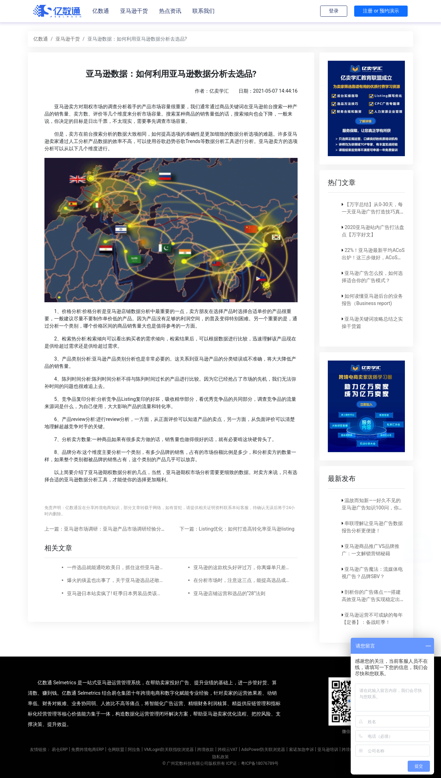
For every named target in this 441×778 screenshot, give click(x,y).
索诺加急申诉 (301, 749)
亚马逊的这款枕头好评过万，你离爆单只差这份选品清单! (241, 567)
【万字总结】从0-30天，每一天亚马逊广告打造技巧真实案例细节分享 (373, 212)
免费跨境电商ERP (87, 749)
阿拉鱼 (134, 749)
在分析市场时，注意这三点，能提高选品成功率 (241, 580)
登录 (334, 11)
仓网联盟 (116, 749)
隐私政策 (220, 756)
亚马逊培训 (327, 749)
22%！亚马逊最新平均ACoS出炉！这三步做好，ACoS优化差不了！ (373, 257)
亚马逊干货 (134, 11)
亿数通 (100, 11)
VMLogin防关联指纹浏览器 (169, 749)
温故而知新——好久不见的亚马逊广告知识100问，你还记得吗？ (372, 508)
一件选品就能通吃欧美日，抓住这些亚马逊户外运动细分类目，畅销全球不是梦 (115, 567)
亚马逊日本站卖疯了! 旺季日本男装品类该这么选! (115, 593)
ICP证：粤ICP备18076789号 (252, 763)
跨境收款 (205, 749)
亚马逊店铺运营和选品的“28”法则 (229, 593)
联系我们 (203, 11)
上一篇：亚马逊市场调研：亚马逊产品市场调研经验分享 (105, 529)
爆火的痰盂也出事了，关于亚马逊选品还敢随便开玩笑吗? (115, 580)
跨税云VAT (228, 749)
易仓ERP (60, 749)
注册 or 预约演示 (381, 11)
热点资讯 (170, 11)
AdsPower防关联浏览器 (263, 749)
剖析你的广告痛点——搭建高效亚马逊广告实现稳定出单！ (371, 599)
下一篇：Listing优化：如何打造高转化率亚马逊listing (237, 529)
